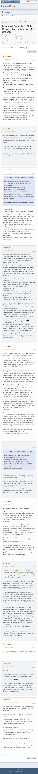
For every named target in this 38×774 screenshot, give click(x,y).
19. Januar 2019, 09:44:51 (9, 131)
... (19, 48)
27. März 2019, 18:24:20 (9, 504)
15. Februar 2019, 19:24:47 (9, 173)
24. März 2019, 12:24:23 (9, 250)
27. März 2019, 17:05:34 (9, 447)
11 (23, 48)
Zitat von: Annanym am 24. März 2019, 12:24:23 (19, 451)
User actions (31, 51)
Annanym (6, 128)
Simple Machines (25, 772)
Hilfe (11, 770)
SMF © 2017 (17, 772)
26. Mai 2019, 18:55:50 (8, 566)
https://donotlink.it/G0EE (10, 680)
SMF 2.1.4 (10, 772)
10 (21, 48)
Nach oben (5, 755)
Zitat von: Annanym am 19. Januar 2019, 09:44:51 (19, 177)
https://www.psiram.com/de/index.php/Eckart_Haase (18, 547)
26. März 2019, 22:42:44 (9, 349)
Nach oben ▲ (25, 770)
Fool (4, 444)
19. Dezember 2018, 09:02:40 (10, 59)
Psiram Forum (8, 6)
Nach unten (5, 48)
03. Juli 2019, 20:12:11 (8, 666)
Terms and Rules (17, 770)
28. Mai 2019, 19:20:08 (8, 647)
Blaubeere (7, 56)
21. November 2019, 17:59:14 (10, 702)
